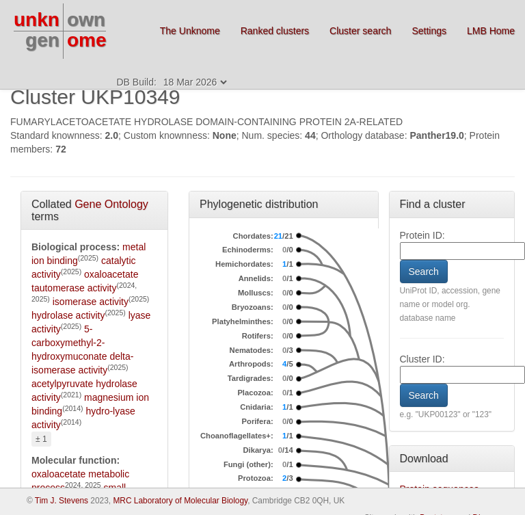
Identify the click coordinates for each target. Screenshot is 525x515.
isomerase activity (91, 301)
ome (87, 40)
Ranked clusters (275, 30)
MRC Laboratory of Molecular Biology (180, 500)
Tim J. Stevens (61, 500)
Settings (429, 30)
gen (42, 40)
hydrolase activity (68, 315)
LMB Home (491, 30)
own (86, 19)
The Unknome (190, 30)
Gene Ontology (111, 204)
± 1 (41, 439)
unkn (36, 19)
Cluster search (360, 30)
